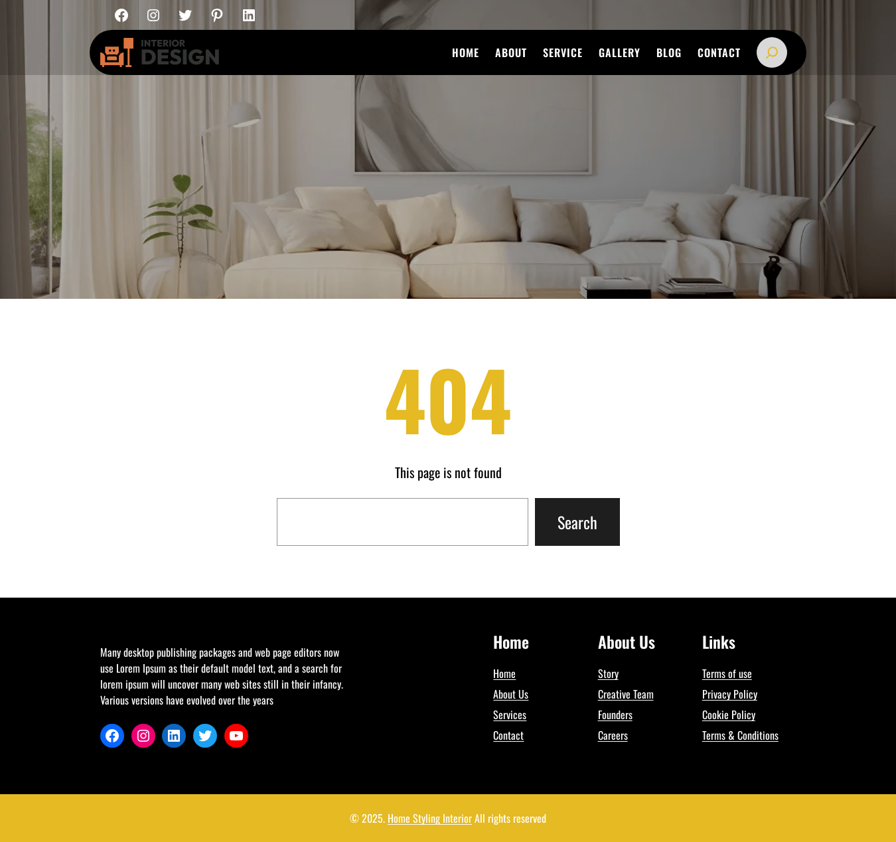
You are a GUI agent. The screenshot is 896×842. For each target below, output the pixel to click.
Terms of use (727, 673)
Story (608, 673)
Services (509, 714)
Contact (508, 735)
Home (504, 673)
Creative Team (626, 694)
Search (577, 522)
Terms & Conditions (740, 735)
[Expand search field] (772, 52)
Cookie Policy (728, 714)
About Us (510, 694)
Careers (613, 735)
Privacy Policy (729, 694)
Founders (615, 714)
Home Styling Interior (430, 818)
